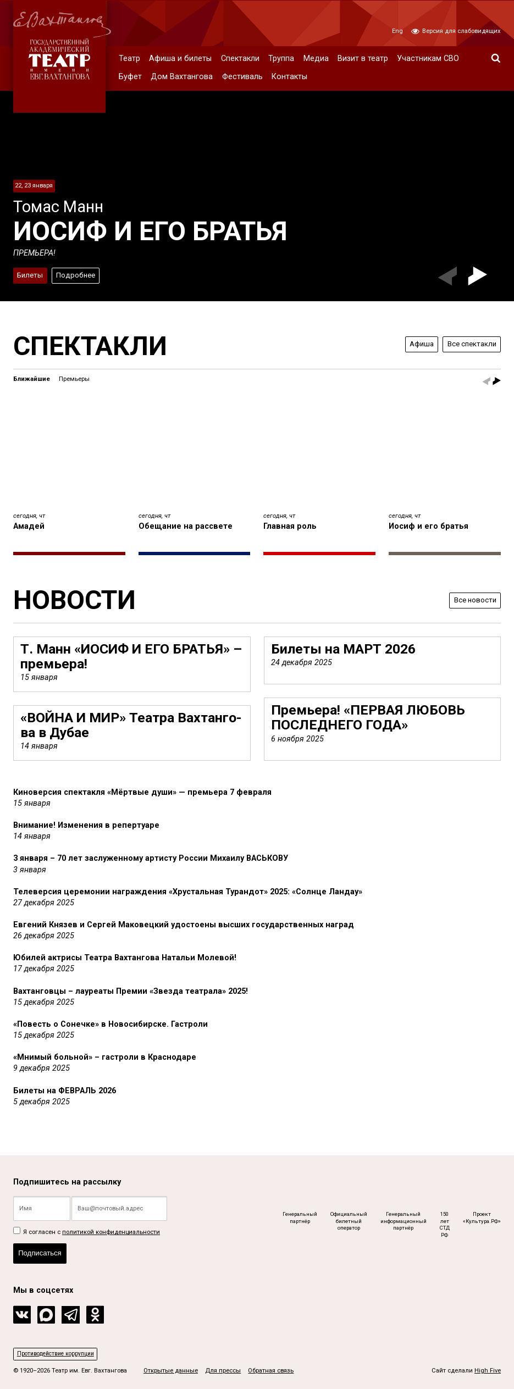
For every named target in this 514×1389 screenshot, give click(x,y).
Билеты (31, 274)
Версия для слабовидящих (456, 31)
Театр (129, 58)
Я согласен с (86, 1228)
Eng (397, 31)
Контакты (289, 76)
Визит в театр (363, 58)
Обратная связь (271, 1370)
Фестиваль (242, 76)
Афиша (414, 343)
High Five (487, 1370)
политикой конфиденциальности (111, 1228)
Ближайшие (31, 379)
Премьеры (74, 379)
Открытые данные (170, 1370)
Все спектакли (469, 343)
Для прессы (223, 1370)
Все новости (472, 600)
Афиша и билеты (180, 58)
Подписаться (42, 1251)
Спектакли (240, 58)
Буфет (130, 76)
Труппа (281, 58)
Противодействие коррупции (59, 1353)
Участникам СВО (428, 58)
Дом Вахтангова (182, 76)
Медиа (316, 58)
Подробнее (80, 274)
